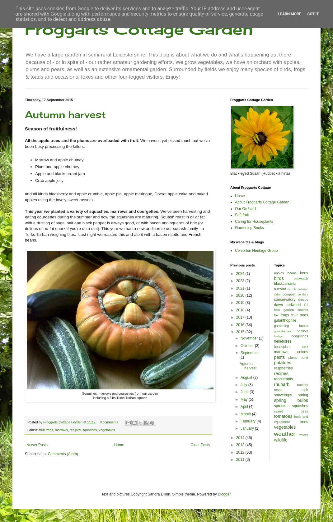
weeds (303, 435)
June (245, 392)
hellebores (282, 341)
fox (276, 315)
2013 (241, 445)
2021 (241, 288)
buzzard (280, 289)
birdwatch (301, 279)
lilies (305, 347)
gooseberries (282, 331)
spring (303, 395)
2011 (241, 459)
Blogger (224, 494)
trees (304, 422)
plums (293, 357)
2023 (241, 281)
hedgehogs (300, 336)
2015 (241, 332)
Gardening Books (249, 228)
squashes (89, 430)
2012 (241, 452)
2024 (241, 273)
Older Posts (200, 445)
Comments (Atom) (63, 454)
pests (279, 357)
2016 (241, 325)
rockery (302, 385)
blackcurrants (285, 283)
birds (279, 278)
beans (291, 273)
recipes (75, 430)
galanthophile (285, 320)
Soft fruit (242, 215)
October (248, 346)
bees (304, 273)
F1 (306, 305)
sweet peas (291, 411)
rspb (305, 390)
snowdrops (283, 395)
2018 (241, 310)
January (248, 428)
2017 (241, 317)
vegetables (107, 430)
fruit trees (46, 430)
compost (289, 294)
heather (302, 331)
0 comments (109, 422)
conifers (303, 294)
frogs (285, 315)
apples (279, 273)
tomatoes (283, 416)
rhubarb (282, 384)
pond (304, 357)
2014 (241, 438)
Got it (313, 14)
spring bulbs (291, 400)
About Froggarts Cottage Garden (262, 202)
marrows (61, 430)
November (250, 338)
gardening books (291, 326)
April (245, 406)
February (248, 421)
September (250, 353)
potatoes (282, 362)
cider (277, 294)
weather (284, 434)
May (245, 399)
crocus (303, 299)
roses (278, 390)
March (246, 414)
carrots (291, 289)
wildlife (281, 439)
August (247, 377)
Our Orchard (245, 209)
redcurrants (283, 379)
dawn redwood (287, 305)
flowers (303, 310)
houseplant (282, 347)
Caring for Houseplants (254, 221)
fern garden (284, 310)
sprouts (280, 406)
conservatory (285, 299)
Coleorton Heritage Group (256, 250)
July (244, 385)
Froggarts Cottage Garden (139, 28)
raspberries (283, 368)
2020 (241, 295)
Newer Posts (37, 445)
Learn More (289, 14)
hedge (278, 336)
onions (302, 352)
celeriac (303, 289)
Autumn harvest (65, 114)
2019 (241, 302)
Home (119, 445)
